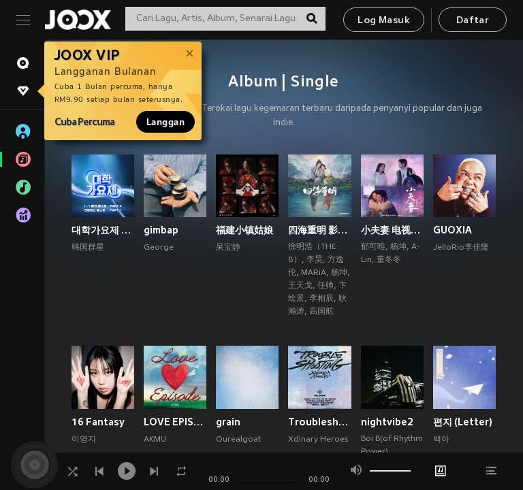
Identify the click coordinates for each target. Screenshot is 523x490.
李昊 (314, 260)
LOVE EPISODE (175, 421)
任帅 (325, 286)
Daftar (472, 21)
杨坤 (339, 273)
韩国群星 (88, 247)
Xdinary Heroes (318, 439)
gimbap (161, 230)
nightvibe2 (387, 421)
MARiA (313, 273)
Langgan (165, 121)
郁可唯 (373, 247)
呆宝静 (228, 247)
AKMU (155, 439)
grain (228, 421)
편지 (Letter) (462, 421)
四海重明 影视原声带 (319, 230)
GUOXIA (452, 230)
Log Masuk (384, 21)
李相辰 (321, 299)
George (159, 247)
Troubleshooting (319, 421)
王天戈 (300, 286)
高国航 (321, 311)
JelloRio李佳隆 (461, 247)
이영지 (84, 439)
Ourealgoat (238, 439)
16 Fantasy (98, 421)
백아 (441, 439)
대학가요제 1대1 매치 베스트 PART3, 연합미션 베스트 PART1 (103, 230)
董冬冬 (389, 260)
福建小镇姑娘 (244, 230)
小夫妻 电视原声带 (392, 230)
